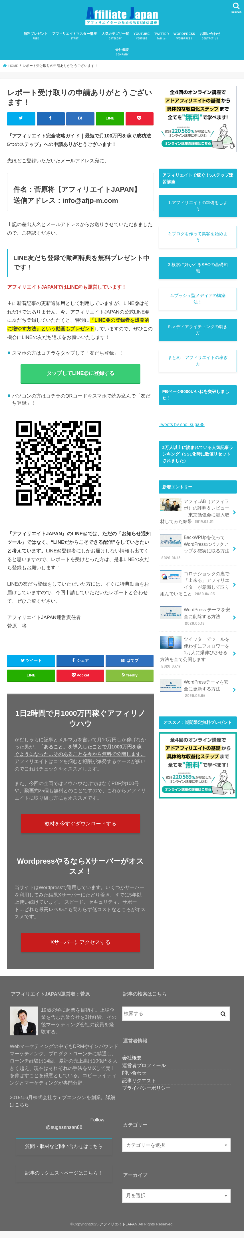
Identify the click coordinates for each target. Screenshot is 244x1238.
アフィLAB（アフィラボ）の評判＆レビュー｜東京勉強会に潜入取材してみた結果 (195, 515)
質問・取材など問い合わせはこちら (64, 1154)
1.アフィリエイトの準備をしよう (197, 209)
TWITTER (161, 39)
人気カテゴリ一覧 (115, 39)
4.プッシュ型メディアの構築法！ (197, 302)
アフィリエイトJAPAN (118, 1231)
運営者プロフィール (144, 1072)
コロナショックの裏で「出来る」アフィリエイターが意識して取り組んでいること (195, 585)
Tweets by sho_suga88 (181, 428)
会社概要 (122, 55)
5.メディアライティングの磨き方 (197, 333)
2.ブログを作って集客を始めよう (197, 240)
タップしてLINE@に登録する (80, 377)
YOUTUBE (142, 39)
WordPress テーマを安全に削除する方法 (194, 617)
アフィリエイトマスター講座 (74, 39)
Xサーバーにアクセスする (80, 949)
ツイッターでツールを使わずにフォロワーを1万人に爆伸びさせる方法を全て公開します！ (195, 649)
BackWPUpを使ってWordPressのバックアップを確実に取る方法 (195, 550)
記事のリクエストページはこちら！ (64, 1181)
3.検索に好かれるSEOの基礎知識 (198, 271)
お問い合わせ (210, 39)
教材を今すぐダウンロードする (80, 828)
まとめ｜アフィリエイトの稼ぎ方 (198, 364)
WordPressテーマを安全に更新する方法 (195, 681)
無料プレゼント (36, 39)
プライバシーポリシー (146, 1095)
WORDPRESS (184, 39)
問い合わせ (134, 1080)
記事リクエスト (139, 1087)
